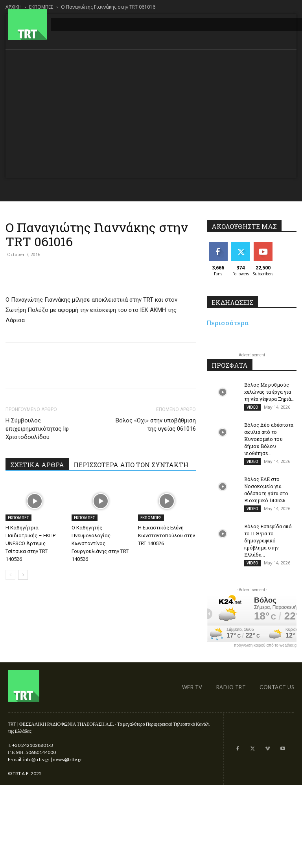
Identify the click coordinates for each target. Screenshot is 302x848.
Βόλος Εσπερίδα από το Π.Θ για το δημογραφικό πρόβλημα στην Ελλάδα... (268, 545)
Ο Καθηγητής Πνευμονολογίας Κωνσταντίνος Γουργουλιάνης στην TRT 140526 (100, 543)
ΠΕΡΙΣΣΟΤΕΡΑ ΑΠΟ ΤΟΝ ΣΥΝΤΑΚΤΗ (131, 465)
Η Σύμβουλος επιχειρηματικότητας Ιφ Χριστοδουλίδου (37, 429)
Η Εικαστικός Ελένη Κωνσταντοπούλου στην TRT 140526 (166, 535)
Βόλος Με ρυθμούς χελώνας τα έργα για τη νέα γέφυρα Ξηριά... (269, 392)
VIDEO (252, 407)
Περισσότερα (228, 323)
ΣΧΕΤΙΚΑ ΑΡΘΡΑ (37, 465)
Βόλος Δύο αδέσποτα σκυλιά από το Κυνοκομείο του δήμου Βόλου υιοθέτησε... (268, 440)
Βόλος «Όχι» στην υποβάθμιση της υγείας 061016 (156, 424)
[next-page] (23, 575)
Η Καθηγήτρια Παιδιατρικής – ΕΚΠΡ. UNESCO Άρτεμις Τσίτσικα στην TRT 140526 (31, 543)
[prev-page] (10, 575)
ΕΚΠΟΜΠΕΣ (18, 517)
